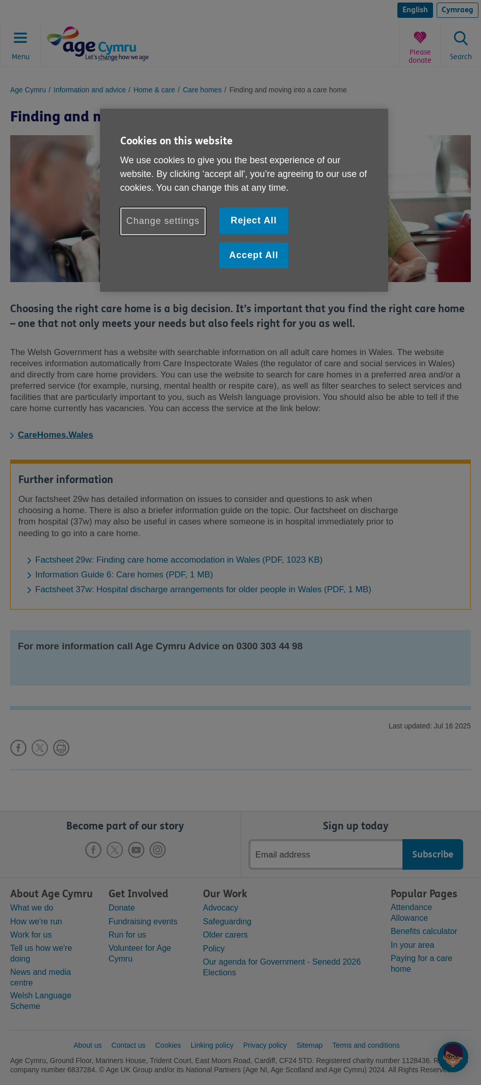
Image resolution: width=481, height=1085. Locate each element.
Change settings (163, 221)
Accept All (253, 255)
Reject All (253, 220)
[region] (244, 200)
